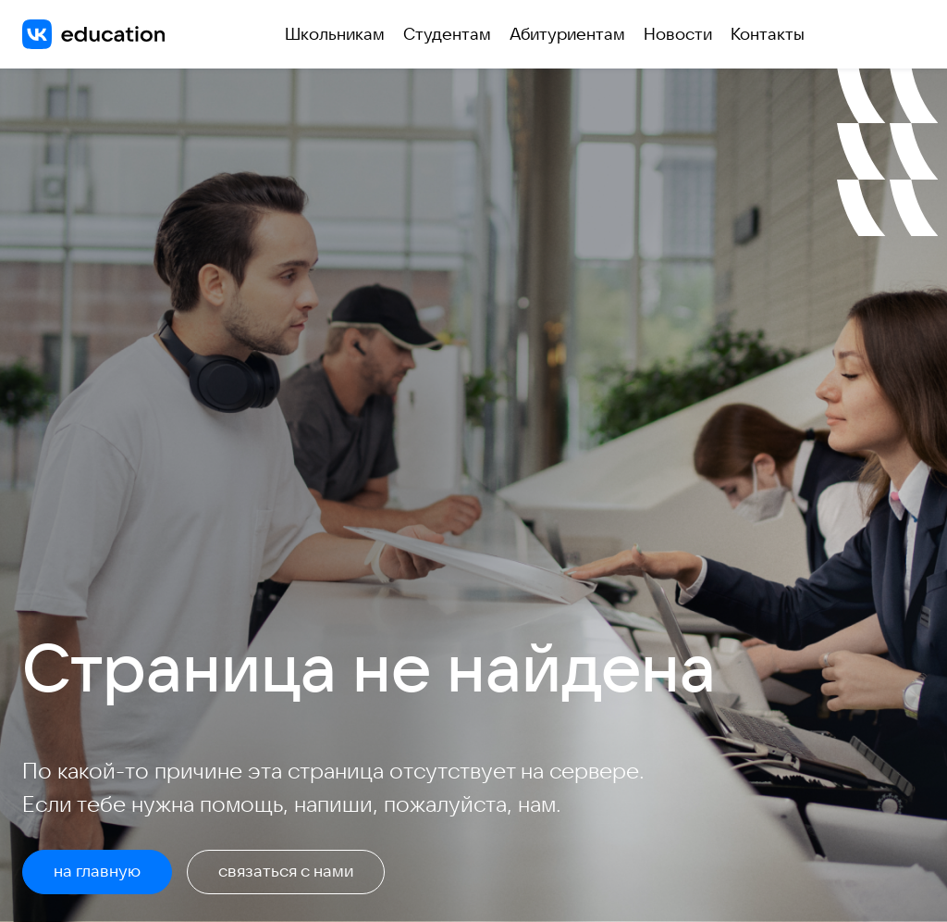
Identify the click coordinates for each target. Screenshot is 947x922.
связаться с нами (285, 870)
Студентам (447, 33)
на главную (97, 870)
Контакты (768, 33)
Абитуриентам (567, 33)
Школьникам (335, 33)
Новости (678, 33)
